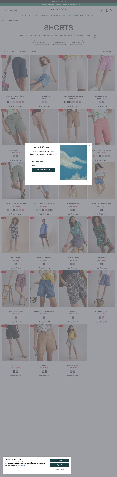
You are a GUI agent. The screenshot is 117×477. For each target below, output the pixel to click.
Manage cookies (59, 469)
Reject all (59, 465)
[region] (37, 465)
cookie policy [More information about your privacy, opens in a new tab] (22, 465)
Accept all (59, 460)
